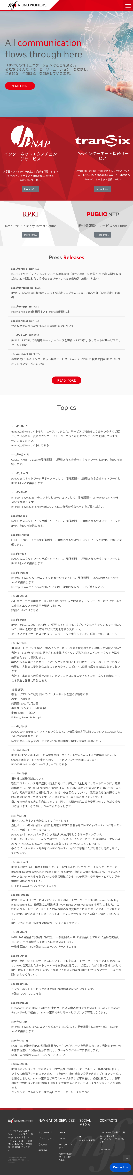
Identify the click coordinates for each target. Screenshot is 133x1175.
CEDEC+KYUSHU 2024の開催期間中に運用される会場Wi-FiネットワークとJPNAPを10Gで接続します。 (66, 542)
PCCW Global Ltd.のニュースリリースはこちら (39, 764)
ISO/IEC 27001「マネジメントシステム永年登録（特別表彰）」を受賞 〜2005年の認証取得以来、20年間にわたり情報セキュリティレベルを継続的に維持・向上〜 (66, 276)
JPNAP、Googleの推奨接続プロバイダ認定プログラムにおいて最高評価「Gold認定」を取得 (65, 295)
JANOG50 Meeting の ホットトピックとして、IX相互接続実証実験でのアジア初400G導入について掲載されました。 (66, 734)
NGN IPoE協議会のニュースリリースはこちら (39, 1054)
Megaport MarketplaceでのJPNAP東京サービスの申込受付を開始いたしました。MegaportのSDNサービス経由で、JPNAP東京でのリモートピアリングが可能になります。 (65, 1010)
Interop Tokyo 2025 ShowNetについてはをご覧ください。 (58, 506)
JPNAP (62, 1132)
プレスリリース (46, 1138)
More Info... (30, 189)
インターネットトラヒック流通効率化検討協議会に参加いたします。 (53, 988)
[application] (120, 1168)
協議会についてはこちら (26, 993)
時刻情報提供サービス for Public (65, 1156)
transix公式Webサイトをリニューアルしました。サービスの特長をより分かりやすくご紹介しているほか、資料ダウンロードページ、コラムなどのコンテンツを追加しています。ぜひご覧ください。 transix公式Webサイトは (65, 438)
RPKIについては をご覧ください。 (45, 922)
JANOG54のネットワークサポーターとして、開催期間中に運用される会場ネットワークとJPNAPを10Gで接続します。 (65, 561)
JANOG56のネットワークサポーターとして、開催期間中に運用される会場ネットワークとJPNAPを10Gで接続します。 (65, 480)
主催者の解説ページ (72, 506)
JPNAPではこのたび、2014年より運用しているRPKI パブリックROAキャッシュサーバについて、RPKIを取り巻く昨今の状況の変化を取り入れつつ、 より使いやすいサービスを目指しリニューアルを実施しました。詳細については (66, 629)
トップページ (45, 1132)
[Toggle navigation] (128, 6)
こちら (45, 445)
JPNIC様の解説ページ (45, 922)
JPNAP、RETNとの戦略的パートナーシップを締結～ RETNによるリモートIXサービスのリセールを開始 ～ (66, 342)
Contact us (105, 1149)
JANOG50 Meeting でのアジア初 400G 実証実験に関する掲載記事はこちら (56, 740)
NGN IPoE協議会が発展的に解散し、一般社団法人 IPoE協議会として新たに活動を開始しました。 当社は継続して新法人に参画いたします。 (65, 939)
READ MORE (20, 86)
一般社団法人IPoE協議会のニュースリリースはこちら (43, 946)
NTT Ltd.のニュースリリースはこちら (34, 885)
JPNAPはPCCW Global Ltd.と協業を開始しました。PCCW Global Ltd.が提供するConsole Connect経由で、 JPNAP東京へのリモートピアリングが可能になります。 (63, 757)
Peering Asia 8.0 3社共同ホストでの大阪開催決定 (40, 311)
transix (62, 1138)
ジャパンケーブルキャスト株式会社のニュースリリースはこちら (50, 1092)
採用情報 (42, 1150)
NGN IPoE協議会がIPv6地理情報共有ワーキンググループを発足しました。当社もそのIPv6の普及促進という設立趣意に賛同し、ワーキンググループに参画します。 (66, 1048)
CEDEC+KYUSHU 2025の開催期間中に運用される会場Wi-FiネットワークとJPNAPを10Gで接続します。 (66, 462)
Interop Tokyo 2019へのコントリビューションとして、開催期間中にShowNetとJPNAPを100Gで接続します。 (64, 1029)
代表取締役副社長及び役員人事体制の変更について (42, 325)
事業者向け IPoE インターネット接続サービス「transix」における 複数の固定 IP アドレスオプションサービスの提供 (65, 361)
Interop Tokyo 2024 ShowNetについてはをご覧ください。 (58, 586)
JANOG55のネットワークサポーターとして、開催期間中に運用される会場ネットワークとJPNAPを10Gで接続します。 (65, 523)
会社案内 (42, 1144)
